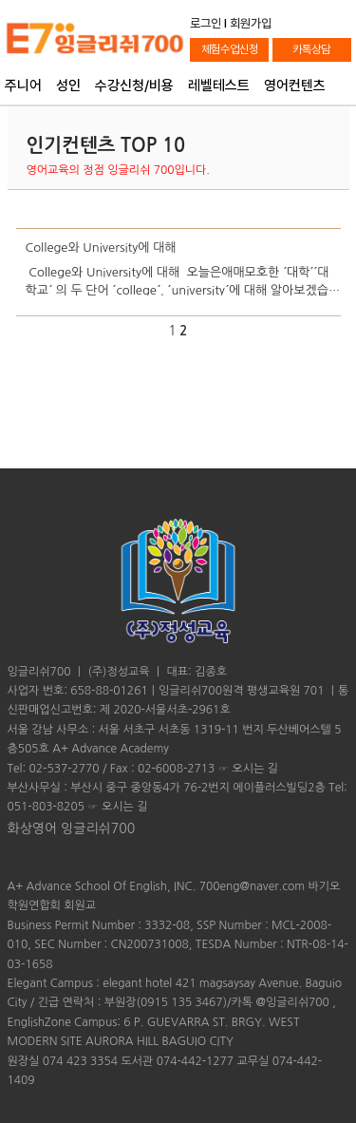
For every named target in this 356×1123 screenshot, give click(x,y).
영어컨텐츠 (295, 87)
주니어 (23, 87)
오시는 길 (254, 768)
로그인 (205, 23)
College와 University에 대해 (101, 247)
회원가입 (251, 23)
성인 (68, 87)
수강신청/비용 (134, 87)
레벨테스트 (219, 87)
